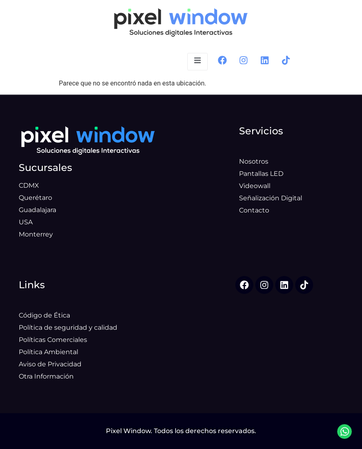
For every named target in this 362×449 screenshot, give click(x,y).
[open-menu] (197, 61)
